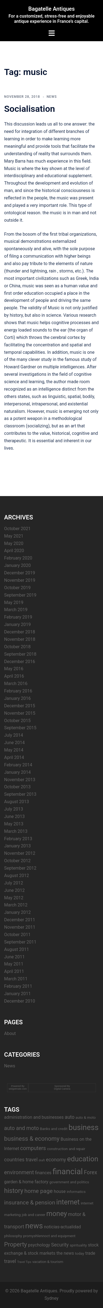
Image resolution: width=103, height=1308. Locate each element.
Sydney (51, 1298)
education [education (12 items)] (82, 1159)
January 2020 (17, 565)
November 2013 (19, 779)
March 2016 (15, 683)
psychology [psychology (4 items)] (39, 1245)
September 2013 (20, 794)
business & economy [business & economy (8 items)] (32, 1138)
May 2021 (13, 536)
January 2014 (17, 772)
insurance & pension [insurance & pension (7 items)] (29, 1202)
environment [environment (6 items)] (19, 1172)
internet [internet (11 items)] (68, 1202)
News (52, 97)
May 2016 (13, 668)
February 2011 (18, 986)
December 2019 (19, 572)
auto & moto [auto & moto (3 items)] (86, 1117)
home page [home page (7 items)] (38, 1191)
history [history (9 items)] (13, 1191)
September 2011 (20, 942)
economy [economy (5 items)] (56, 1159)
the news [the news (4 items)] (65, 1253)
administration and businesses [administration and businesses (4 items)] (34, 1117)
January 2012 (17, 912)
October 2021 (17, 528)
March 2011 (15, 978)
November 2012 (19, 853)
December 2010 (19, 1001)
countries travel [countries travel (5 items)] (21, 1159)
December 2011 (19, 919)
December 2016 (19, 661)
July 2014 (13, 735)
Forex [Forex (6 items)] (90, 1172)
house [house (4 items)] (60, 1191)
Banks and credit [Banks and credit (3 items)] (53, 1128)
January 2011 (17, 993)
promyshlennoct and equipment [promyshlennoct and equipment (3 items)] (49, 1236)
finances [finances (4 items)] (43, 1172)
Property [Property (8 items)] (15, 1244)
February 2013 (18, 838)
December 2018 (19, 631)
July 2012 (13, 883)
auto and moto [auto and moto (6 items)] (21, 1128)
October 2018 (17, 646)
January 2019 (17, 624)
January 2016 (17, 698)
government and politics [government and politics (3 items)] (69, 1182)
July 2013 (13, 809)
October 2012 (17, 860)
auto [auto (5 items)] (69, 1117)
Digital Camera (62, 1088)
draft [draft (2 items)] (42, 1160)
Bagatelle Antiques (51, 8)
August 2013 (16, 801)
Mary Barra (15, 161)
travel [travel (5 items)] (10, 1261)
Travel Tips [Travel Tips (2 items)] (24, 1262)
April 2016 (14, 676)
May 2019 (13, 602)
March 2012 (15, 905)
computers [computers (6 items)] (33, 1148)
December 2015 (19, 705)
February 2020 (18, 558)
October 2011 (17, 934)
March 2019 (15, 609)
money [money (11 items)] (56, 1214)
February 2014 (18, 764)
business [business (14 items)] (84, 1127)
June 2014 (14, 742)
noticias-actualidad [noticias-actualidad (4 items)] (62, 1226)
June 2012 (14, 890)
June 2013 (14, 816)
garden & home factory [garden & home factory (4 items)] (26, 1181)
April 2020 (14, 550)
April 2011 (14, 971)
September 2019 (20, 595)
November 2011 (19, 927)
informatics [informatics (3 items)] (76, 1191)
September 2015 (20, 727)
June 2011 (14, 956)
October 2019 (17, 587)
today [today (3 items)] (79, 1253)
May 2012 (13, 897)
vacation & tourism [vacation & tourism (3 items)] (47, 1261)
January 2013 (17, 845)
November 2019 (19, 580)
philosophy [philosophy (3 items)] (13, 1236)
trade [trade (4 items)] (90, 1253)
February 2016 (18, 691)
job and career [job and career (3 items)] (33, 1214)
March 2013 (15, 831)
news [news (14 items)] (34, 1225)
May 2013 (13, 823)
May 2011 (13, 964)
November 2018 (19, 639)
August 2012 (16, 875)
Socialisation (29, 109)
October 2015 (17, 720)
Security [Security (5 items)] (60, 1245)
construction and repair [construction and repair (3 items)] (66, 1148)
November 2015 (19, 713)
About (10, 1033)
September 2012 (20, 868)
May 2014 (13, 750)
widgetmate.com (18, 1088)
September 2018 (20, 654)
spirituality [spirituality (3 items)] (78, 1245)
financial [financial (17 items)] (67, 1171)
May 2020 (13, 543)
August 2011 (16, 949)
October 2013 (17, 786)
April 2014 (14, 757)
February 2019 (18, 617)
